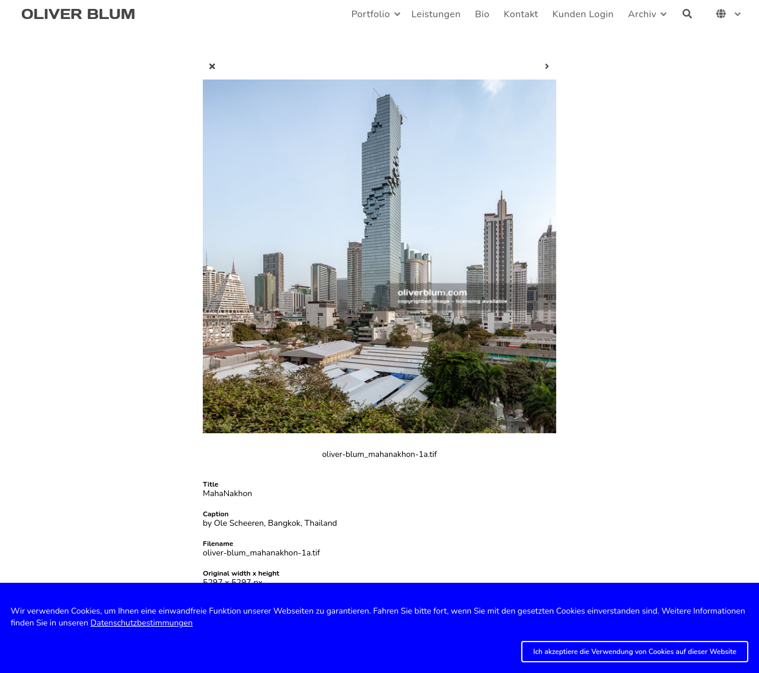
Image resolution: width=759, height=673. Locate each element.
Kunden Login (583, 14)
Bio (482, 14)
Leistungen (436, 14)
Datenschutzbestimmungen (142, 622)
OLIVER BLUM (78, 14)
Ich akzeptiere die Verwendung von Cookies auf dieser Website (634, 651)
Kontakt (521, 14)
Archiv (642, 14)
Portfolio (370, 14)
